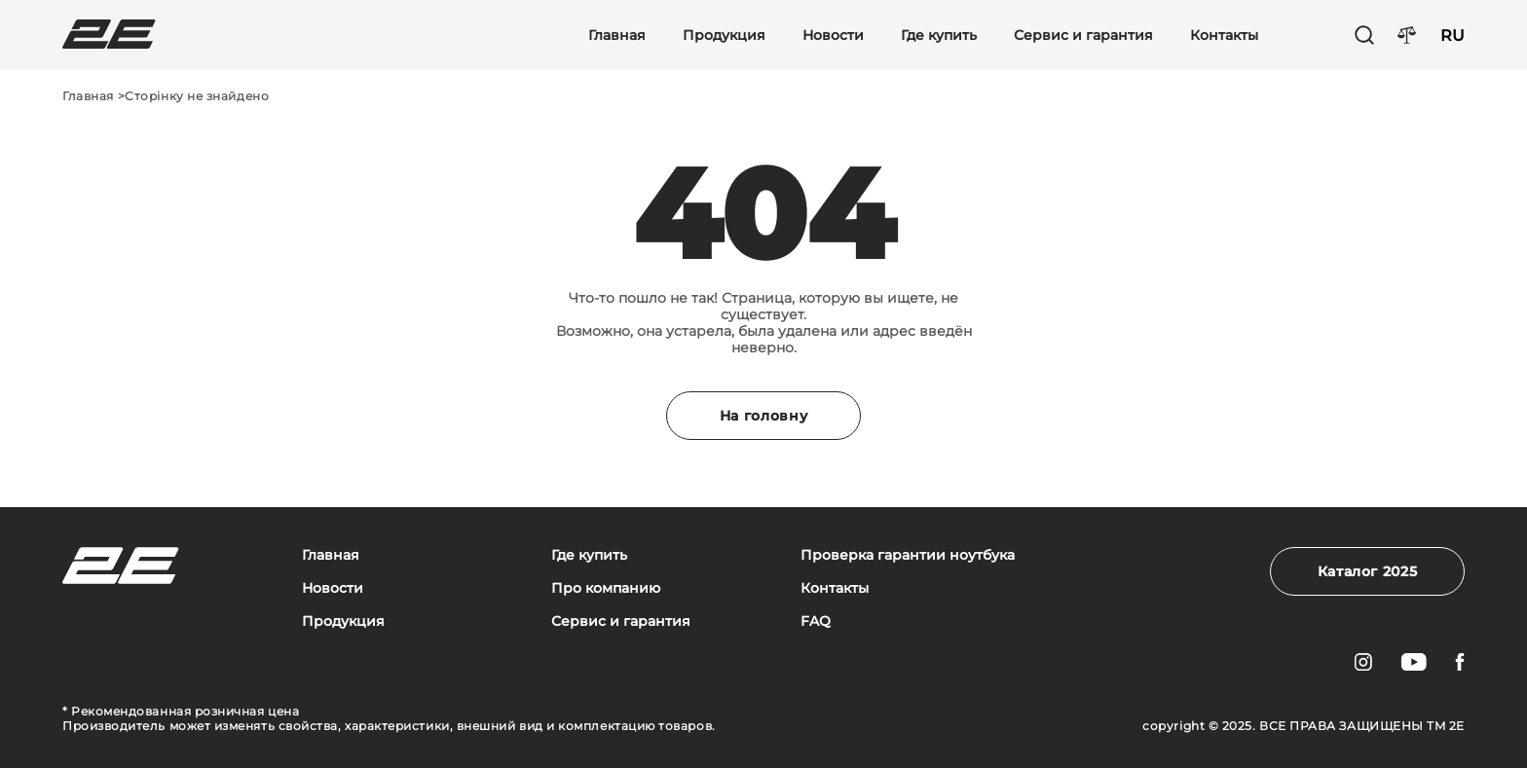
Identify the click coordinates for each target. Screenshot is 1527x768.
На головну (763, 415)
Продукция (724, 35)
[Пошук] (1364, 35)
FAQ (816, 621)
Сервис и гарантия (1083, 35)
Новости (833, 35)
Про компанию (605, 588)
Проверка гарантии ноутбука (908, 555)
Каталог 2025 (1368, 571)
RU (1452, 35)
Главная (617, 35)
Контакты (1224, 35)
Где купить (939, 35)
